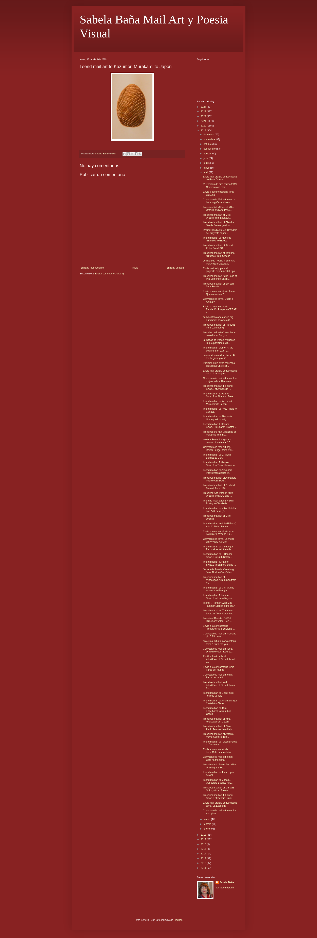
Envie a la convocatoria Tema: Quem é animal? (219, 292)
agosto (207, 153)
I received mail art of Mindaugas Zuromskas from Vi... (219, 580)
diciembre (209, 134)
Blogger (178, 920)
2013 (204, 858)
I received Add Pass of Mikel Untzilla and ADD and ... (218, 494)
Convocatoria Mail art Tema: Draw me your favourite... (218, 650)
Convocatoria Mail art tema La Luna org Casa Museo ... (219, 201)
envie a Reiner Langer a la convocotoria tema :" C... (217, 441)
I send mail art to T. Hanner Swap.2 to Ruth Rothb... (217, 555)
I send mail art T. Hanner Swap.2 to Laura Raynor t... (219, 597)
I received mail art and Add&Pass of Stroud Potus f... (219, 685)
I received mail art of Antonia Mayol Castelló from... (218, 735)
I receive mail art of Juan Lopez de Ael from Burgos (220, 334)
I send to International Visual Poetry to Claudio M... (218, 502)
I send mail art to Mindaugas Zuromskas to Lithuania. (218, 548)
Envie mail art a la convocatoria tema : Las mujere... (220, 372)
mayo (207, 167)
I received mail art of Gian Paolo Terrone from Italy (217, 728)
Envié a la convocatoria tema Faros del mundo (218, 668)
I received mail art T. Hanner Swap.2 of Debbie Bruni (218, 796)
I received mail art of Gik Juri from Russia (218, 285)
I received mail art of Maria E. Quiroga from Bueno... (219, 789)
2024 (204, 106)
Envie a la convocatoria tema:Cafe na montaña (217, 751)
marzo (207, 819)
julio (206, 158)
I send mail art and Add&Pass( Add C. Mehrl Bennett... (219, 525)
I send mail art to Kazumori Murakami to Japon (217, 403)
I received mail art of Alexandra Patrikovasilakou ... (219, 479)
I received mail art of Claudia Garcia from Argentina (218, 224)
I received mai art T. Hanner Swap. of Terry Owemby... (218, 612)
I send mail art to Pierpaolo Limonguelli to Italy (217, 418)
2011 (204, 868)
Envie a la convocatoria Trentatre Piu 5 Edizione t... (219, 627)
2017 (204, 839)
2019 (204, 130)
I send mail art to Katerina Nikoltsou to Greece (217, 239)
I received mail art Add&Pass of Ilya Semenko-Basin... (220, 277)
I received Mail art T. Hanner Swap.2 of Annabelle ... (218, 387)
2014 (204, 853)
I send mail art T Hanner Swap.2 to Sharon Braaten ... (220, 425)
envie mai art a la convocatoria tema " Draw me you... (219, 642)
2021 (204, 121)
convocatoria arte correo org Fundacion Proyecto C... (218, 318)
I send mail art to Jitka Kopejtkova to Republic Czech (217, 711)
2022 (204, 116)
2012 (204, 863)
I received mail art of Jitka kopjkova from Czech (216, 720)
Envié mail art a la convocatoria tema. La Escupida (220, 804)
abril (206, 172)
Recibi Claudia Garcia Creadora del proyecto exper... (220, 231)
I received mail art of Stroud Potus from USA (218, 247)
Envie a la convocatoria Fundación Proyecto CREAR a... (220, 309)
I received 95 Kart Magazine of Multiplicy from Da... (219, 433)
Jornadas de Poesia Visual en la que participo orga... (219, 341)
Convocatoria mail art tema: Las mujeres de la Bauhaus (220, 379)
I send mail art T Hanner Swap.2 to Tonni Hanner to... (220, 464)
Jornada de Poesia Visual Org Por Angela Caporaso (219, 262)
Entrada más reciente (92, 267)
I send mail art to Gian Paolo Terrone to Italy (218, 694)
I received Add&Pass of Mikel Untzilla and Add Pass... (218, 208)
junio (206, 162)
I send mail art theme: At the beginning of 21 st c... (218, 349)
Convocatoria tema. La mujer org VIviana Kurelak (218, 540)
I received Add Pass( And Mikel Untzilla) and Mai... (219, 766)
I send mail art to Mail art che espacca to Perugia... (218, 589)
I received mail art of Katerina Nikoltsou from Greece (219, 254)
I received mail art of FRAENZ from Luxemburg (219, 326)
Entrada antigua (175, 267)
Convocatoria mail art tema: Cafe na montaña (218, 758)
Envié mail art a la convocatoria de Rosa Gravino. (220, 178)
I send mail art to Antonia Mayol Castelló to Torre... (220, 702)
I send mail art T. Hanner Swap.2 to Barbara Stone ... (219, 563)
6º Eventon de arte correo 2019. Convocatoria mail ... (220, 185)
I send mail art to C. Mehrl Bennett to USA (217, 456)
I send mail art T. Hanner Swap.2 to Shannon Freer (218, 395)
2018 (204, 834)
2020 (204, 125)
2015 (204, 849)
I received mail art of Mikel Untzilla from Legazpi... (217, 216)
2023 (204, 111)
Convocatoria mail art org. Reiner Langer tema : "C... (218, 448)
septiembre (210, 148)
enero (207, 828)
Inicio (135, 267)
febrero (208, 824)
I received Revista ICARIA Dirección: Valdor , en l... (217, 620)
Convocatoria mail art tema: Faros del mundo (218, 676)
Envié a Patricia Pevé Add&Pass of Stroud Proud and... (219, 659)
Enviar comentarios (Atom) (109, 273)
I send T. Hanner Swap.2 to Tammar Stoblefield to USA (219, 604)
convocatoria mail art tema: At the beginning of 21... (219, 357)
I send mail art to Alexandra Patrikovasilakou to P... (217, 471)
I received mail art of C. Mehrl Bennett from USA (219, 487)
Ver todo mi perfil (225, 887)
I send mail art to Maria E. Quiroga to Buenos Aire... (218, 781)
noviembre (210, 139)
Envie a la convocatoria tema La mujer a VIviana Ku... (218, 532)
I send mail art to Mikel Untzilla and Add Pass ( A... (219, 510)
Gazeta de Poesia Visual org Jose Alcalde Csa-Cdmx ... (219, 571)
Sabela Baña (227, 882)
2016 (204, 844)
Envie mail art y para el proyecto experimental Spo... (220, 270)
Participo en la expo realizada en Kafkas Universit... (219, 364)
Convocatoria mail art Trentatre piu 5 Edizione (219, 635)
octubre (208, 144)
